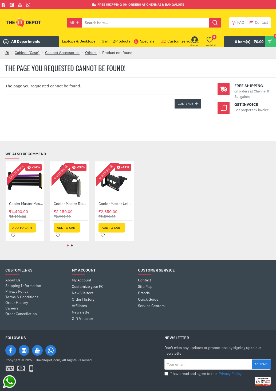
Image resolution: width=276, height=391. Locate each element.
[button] (22, 228)
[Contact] (259, 22)
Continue (186, 104)
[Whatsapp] (29, 4)
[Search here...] (215, 23)
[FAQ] (238, 22)
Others (91, 52)
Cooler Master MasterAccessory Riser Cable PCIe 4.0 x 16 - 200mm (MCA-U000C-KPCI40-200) (26, 203)
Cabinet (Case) (27, 52)
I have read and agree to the (203, 374)
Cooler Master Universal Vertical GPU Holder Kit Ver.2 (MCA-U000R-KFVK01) (115, 203)
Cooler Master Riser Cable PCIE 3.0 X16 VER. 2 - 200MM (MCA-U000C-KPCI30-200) (71, 203)
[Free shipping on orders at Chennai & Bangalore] (138, 5)
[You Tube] (21, 4)
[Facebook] (4, 4)
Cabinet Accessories (62, 52)
